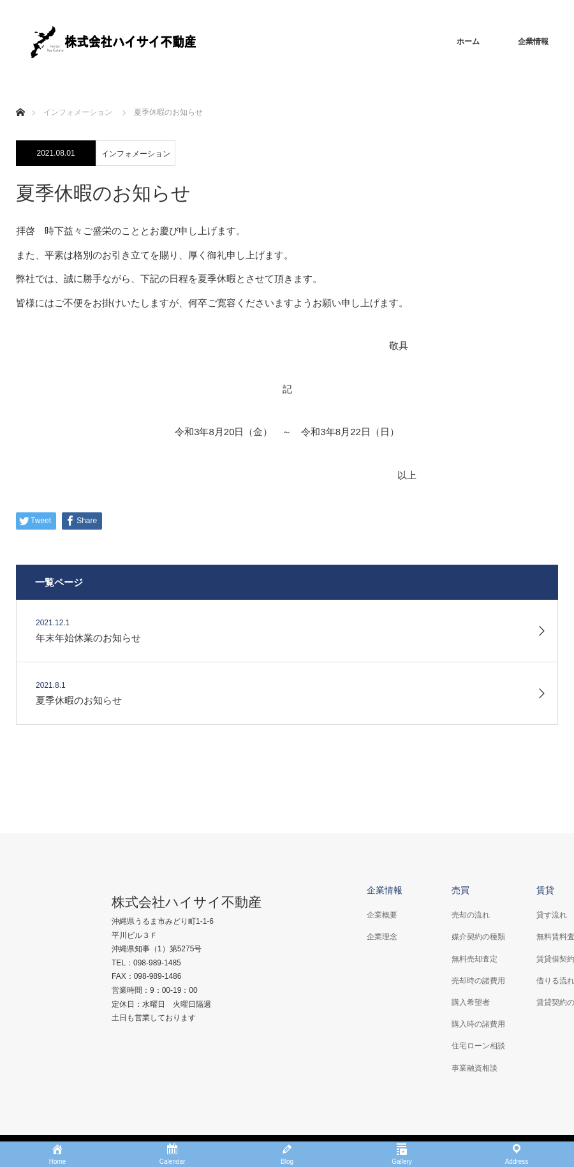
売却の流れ (471, 915)
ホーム (468, 41)
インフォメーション (135, 153)
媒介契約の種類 (478, 936)
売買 (460, 890)
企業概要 (382, 915)
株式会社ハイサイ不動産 (186, 902)
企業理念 (382, 936)
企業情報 (533, 41)
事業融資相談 (474, 1068)
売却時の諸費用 (478, 980)
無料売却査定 (474, 959)
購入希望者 (471, 1002)
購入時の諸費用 (478, 1024)
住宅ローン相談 (478, 1045)
